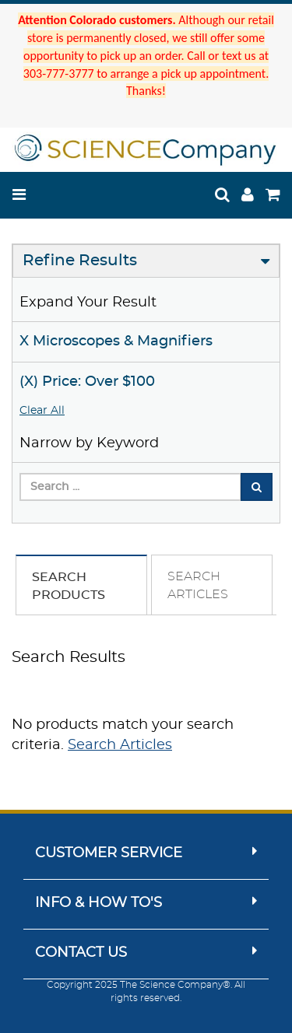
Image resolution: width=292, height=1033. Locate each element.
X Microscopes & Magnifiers (116, 341)
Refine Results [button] (80, 260)
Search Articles (120, 745)
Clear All (42, 410)
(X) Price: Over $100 (87, 382)
